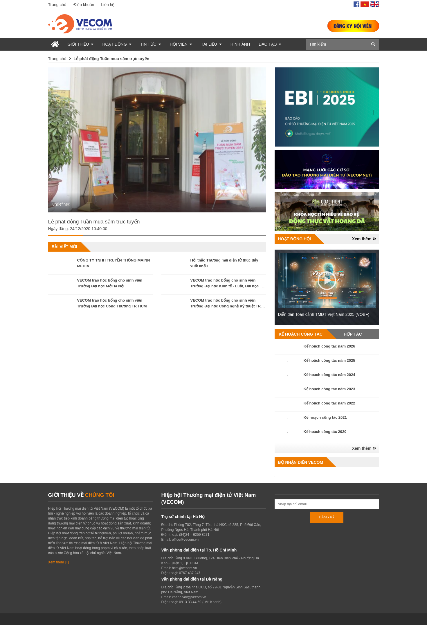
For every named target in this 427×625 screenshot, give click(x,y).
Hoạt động (116, 44)
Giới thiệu (81, 44)
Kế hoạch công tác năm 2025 (329, 360)
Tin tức (150, 44)
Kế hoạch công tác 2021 (325, 417)
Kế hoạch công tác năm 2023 (329, 389)
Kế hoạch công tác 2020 (325, 431)
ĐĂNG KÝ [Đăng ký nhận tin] (326, 517)
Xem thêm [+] (58, 562)
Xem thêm (364, 239)
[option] (157, 140)
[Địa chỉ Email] (327, 504)
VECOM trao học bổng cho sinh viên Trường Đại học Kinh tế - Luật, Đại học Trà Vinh (228, 286)
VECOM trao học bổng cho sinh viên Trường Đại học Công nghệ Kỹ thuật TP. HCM (225, 306)
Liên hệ (107, 4)
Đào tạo (270, 44)
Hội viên (181, 44)
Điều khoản (83, 4)
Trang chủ (57, 4)
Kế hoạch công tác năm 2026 (329, 346)
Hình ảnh (240, 44)
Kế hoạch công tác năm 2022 (329, 403)
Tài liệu (211, 44)
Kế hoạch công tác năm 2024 (329, 375)
